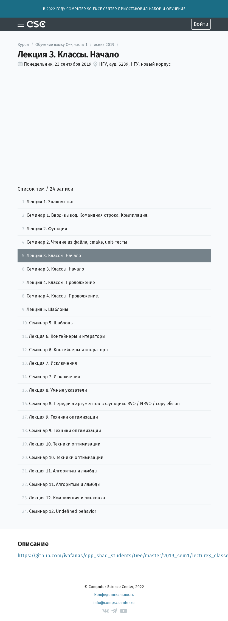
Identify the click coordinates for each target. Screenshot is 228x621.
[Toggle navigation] (20, 24)
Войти (201, 24)
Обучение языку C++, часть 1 (61, 44)
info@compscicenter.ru (114, 602)
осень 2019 (104, 44)
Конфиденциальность (114, 594)
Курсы (23, 44)
